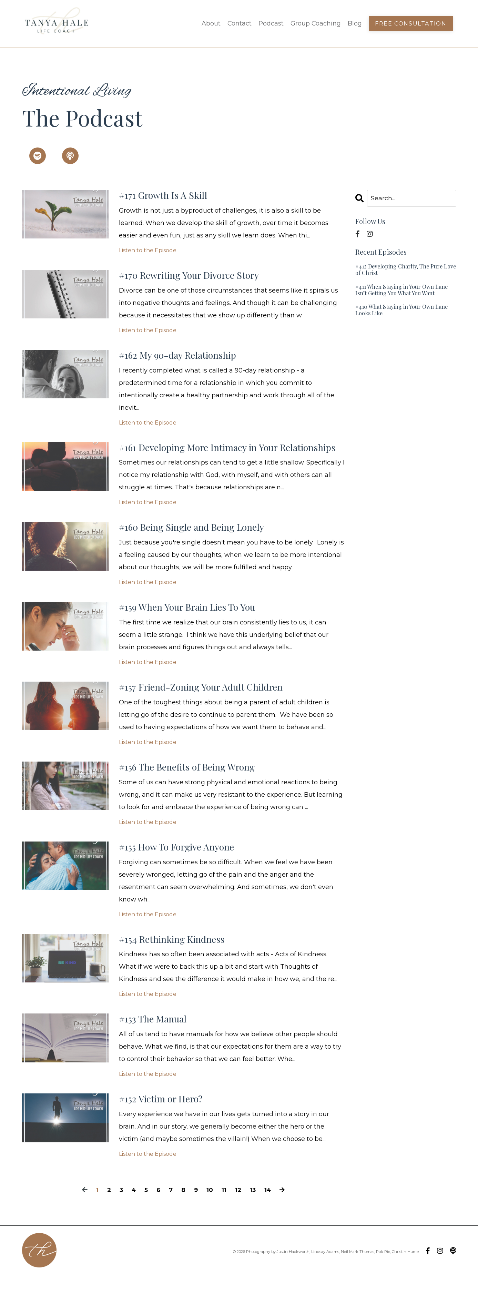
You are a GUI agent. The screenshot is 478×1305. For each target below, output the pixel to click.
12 (239, 1219)
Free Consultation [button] (411, 23)
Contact (239, 23)
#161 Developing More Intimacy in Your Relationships (208, 458)
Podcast (270, 23)
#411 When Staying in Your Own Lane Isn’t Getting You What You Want (401, 289)
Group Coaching (315, 23)
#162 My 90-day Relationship (185, 359)
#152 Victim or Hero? (165, 1128)
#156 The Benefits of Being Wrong (195, 790)
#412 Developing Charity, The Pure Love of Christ (405, 269)
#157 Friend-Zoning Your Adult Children (211, 709)
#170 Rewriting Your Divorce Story (198, 277)
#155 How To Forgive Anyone (183, 871)
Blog (355, 23)
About (210, 23)
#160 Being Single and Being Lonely (201, 546)
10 (210, 1219)
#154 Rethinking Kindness (178, 965)
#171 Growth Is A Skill (168, 196)
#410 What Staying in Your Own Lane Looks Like (401, 310)
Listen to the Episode (147, 251)
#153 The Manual (157, 1046)
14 (269, 1219)
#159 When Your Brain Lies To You (196, 627)
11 (224, 1219)
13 (254, 1219)
